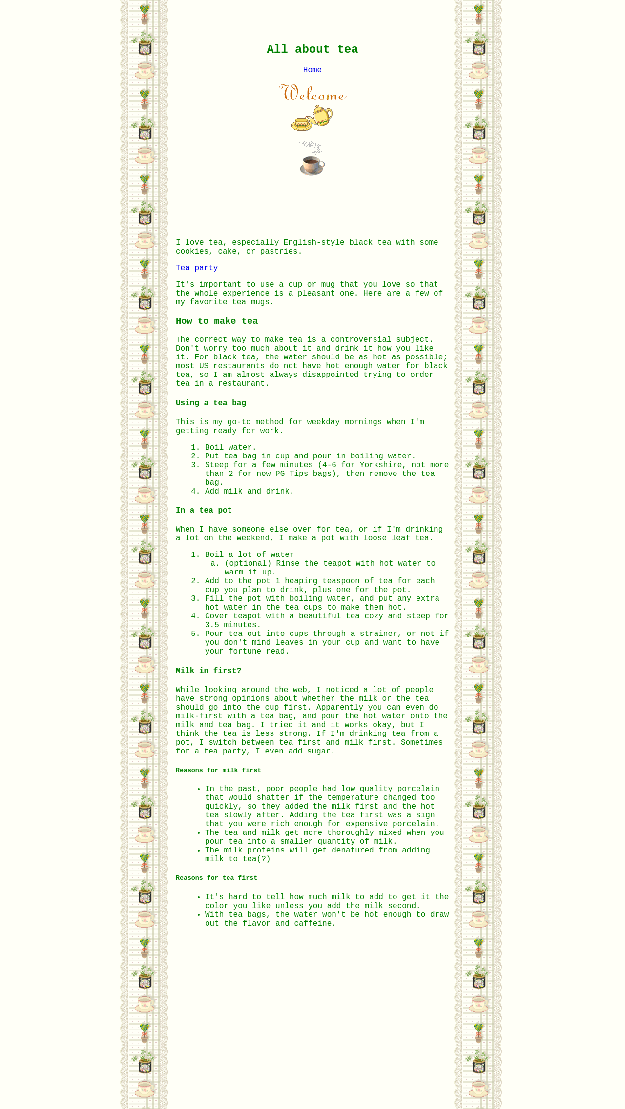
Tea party (197, 278)
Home (312, 74)
